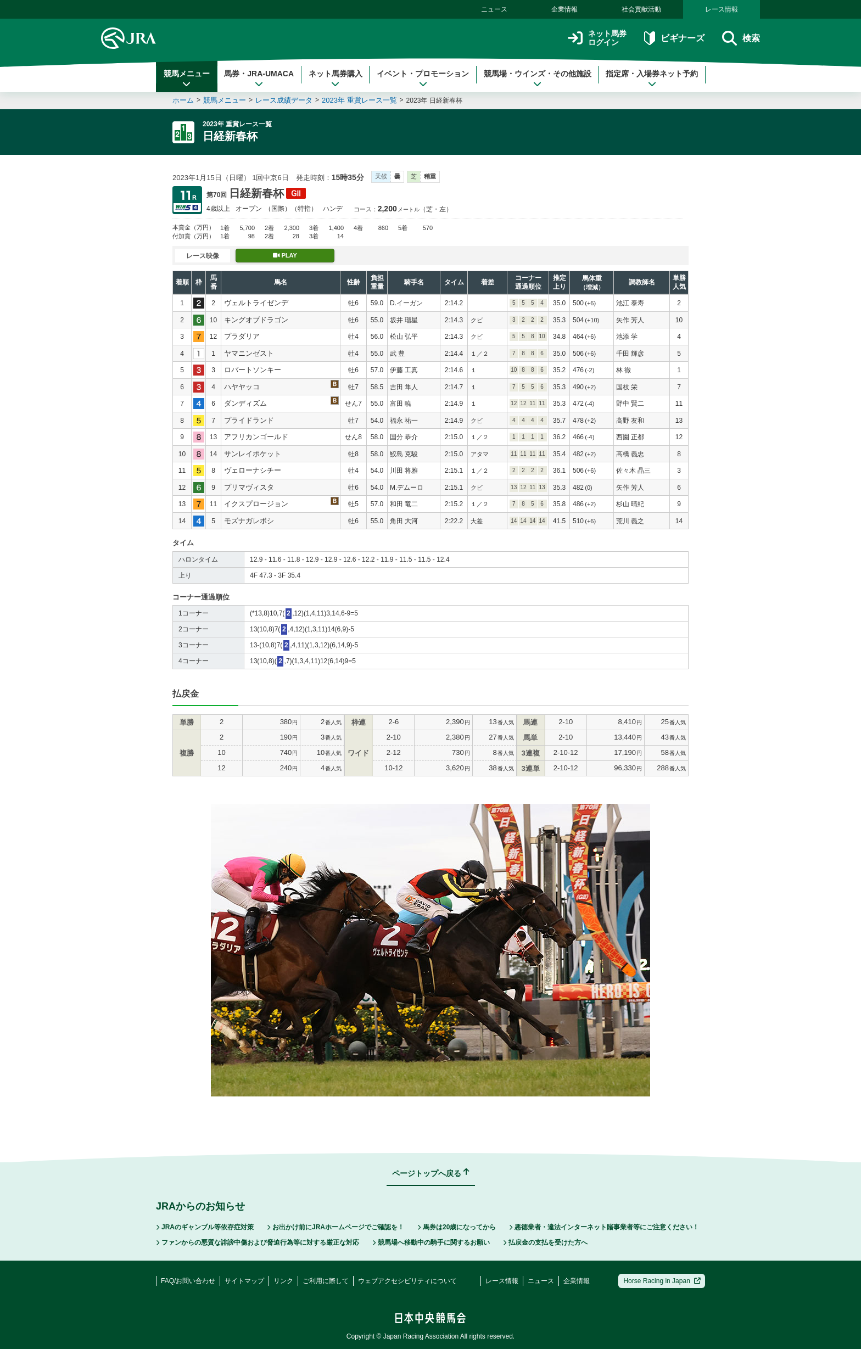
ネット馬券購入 (335, 78)
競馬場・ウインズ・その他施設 (537, 78)
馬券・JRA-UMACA (259, 78)
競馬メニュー (187, 78)
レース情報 (721, 9)
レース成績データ (283, 100)
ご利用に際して (326, 1281)
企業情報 (564, 9)
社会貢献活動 (641, 9)
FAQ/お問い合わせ (188, 1281)
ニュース (494, 9)
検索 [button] (741, 38)
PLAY (285, 255)
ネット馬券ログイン (597, 38)
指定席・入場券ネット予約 (652, 78)
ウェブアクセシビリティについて (407, 1281)
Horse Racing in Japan (662, 1281)
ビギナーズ (674, 38)
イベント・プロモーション (423, 78)
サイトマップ (244, 1281)
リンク (283, 1281)
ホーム (183, 100)
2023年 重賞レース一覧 (359, 100)
